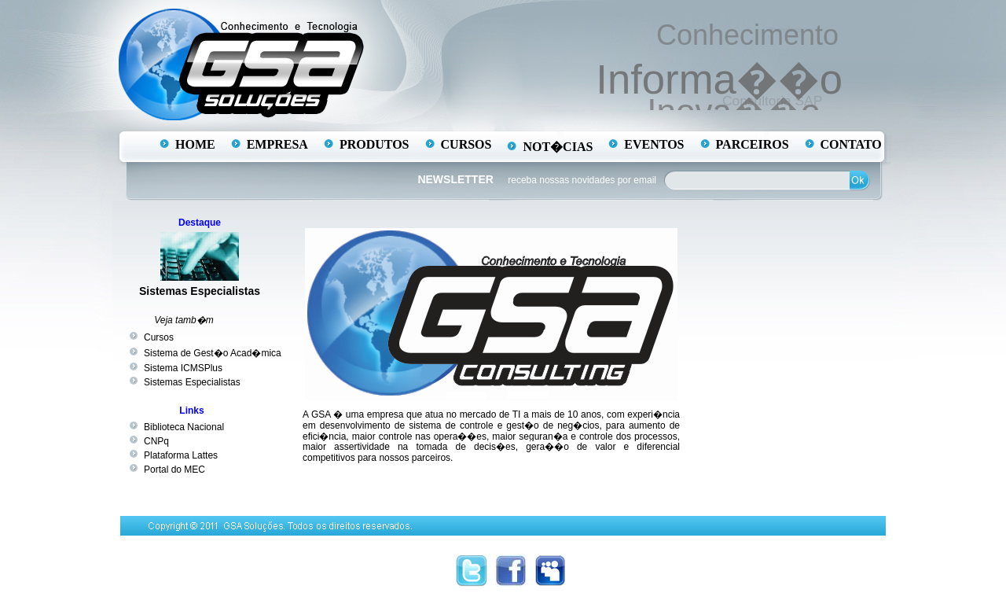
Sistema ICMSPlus (183, 368)
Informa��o (720, 77)
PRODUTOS (374, 144)
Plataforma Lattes (181, 455)
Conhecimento (749, 34)
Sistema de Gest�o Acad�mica (212, 353)
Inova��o (732, 111)
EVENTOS (654, 144)
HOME (195, 144)
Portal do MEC (174, 469)
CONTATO (851, 144)
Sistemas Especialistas (199, 291)
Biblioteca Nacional (184, 427)
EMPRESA (277, 144)
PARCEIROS (752, 144)
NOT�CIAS (558, 146)
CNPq (156, 441)
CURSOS (466, 144)
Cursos (159, 337)
